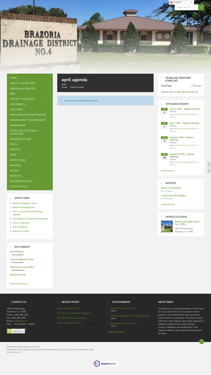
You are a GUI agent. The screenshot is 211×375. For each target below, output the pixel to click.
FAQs (13, 154)
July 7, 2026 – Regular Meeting (184, 123)
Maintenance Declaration (22, 267)
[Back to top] (201, 341)
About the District (23, 83)
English (175, 2)
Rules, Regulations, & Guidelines (24, 132)
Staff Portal (19, 186)
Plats (14, 144)
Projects (16, 176)
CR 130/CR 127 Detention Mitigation (74, 313)
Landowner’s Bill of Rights (173, 195)
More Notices (168, 204)
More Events (167, 171)
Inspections (18, 160)
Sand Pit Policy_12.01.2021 (123, 308)
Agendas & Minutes (22, 88)
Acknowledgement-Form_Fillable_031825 (130, 316)
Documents (17, 104)
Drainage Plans (20, 139)
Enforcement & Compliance (28, 120)
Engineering (18, 125)
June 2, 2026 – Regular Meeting (185, 109)
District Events (77, 87)
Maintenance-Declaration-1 (124, 323)
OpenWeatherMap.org (187, 91)
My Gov (14, 170)
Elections (16, 109)
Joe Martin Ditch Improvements (71, 318)
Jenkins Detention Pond (68, 308)
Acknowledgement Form (22, 259)
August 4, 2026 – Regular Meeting (182, 138)
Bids (12, 93)
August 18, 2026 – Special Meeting (182, 155)
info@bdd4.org (20, 321)
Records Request (21, 181)
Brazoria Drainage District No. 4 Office (187, 223)
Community (167, 198)
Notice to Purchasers (171, 188)
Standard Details (18, 274)
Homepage (168, 191)
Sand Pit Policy (17, 251)
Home (64, 87)
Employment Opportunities (28, 115)
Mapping (15, 165)
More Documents (19, 284)
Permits (15, 149)
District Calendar (22, 99)
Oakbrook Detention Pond (69, 323)
